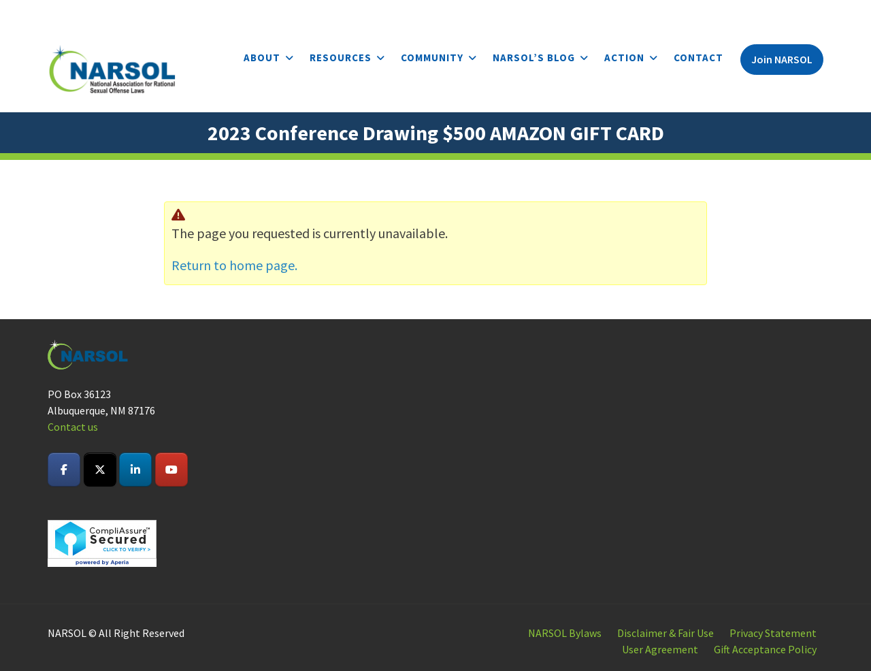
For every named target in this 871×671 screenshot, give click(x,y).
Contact (698, 57)
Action (624, 57)
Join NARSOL (781, 59)
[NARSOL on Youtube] (171, 470)
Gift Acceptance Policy (765, 649)
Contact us (73, 426)
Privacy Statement (773, 633)
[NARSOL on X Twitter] (100, 470)
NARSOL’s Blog (534, 57)
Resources (341, 57)
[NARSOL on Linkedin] (135, 470)
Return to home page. (234, 265)
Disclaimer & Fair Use (665, 633)
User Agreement (660, 649)
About (262, 57)
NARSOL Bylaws (565, 633)
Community (432, 57)
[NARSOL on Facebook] (64, 470)
